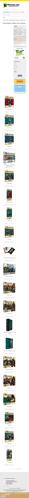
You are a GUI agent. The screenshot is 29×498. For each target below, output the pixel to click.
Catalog (7, 20)
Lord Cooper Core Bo (9, 369)
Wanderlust (9, 425)
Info (23, 57)
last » (20, 468)
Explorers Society (22, 20)
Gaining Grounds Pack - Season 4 (9, 257)
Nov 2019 (15, 67)
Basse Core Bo (9, 295)
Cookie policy (7, 494)
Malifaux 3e (17, 20)
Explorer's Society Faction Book (9, 350)
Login (4, 12)
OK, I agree (3, 496)
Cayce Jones (10, 220)
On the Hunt (9, 387)
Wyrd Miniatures (12, 20)
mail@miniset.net (14, 492)
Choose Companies (20, 81)
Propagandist (9, 109)
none (15, 66)
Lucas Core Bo (9, 313)
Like (20, 86)
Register (7, 12)
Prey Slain (9, 239)
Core (15, 64)
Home (4, 20)
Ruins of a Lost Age (9, 276)
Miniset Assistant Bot (9, 483)
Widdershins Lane (9, 202)
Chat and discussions (9, 482)
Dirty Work (9, 443)
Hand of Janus (9, 127)
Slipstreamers (9, 183)
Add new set (20, 75)
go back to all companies (18, 27)
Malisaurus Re (9, 406)
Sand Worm (9, 462)
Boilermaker (9, 146)
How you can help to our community (14, 488)
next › (18, 468)
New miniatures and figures (10, 480)
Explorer (15, 65)
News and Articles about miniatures (11, 481)
